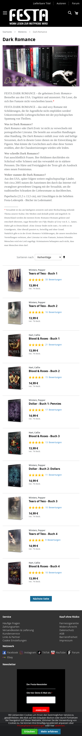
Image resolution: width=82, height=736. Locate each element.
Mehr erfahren (49, 731)
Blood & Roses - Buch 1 (44, 338)
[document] (41, 724)
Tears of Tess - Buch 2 (43, 306)
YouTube (61, 652)
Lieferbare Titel (42, 3)
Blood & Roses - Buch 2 (44, 371)
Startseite (7, 31)
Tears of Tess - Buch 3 (43, 501)
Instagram (30, 652)
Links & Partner (11, 637)
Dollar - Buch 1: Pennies (45, 404)
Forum (75, 3)
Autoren (61, 3)
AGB (61, 633)
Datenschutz (66, 630)
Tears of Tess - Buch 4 (43, 534)
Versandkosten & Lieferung (18, 630)
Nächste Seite (41, 598)
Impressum (66, 640)
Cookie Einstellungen (15, 640)
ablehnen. (60, 725)
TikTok (45, 652)
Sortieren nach (25, 257)
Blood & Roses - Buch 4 (44, 566)
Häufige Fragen (11, 623)
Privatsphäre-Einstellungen (31, 725)
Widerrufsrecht (68, 626)
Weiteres (22, 31)
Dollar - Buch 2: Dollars (44, 469)
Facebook (12, 652)
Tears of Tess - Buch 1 (43, 273)
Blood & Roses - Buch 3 (44, 436)
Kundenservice (11, 633)
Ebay (10, 657)
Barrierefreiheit (68, 637)
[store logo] (28, 17)
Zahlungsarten (11, 626)
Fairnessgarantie (69, 623)
